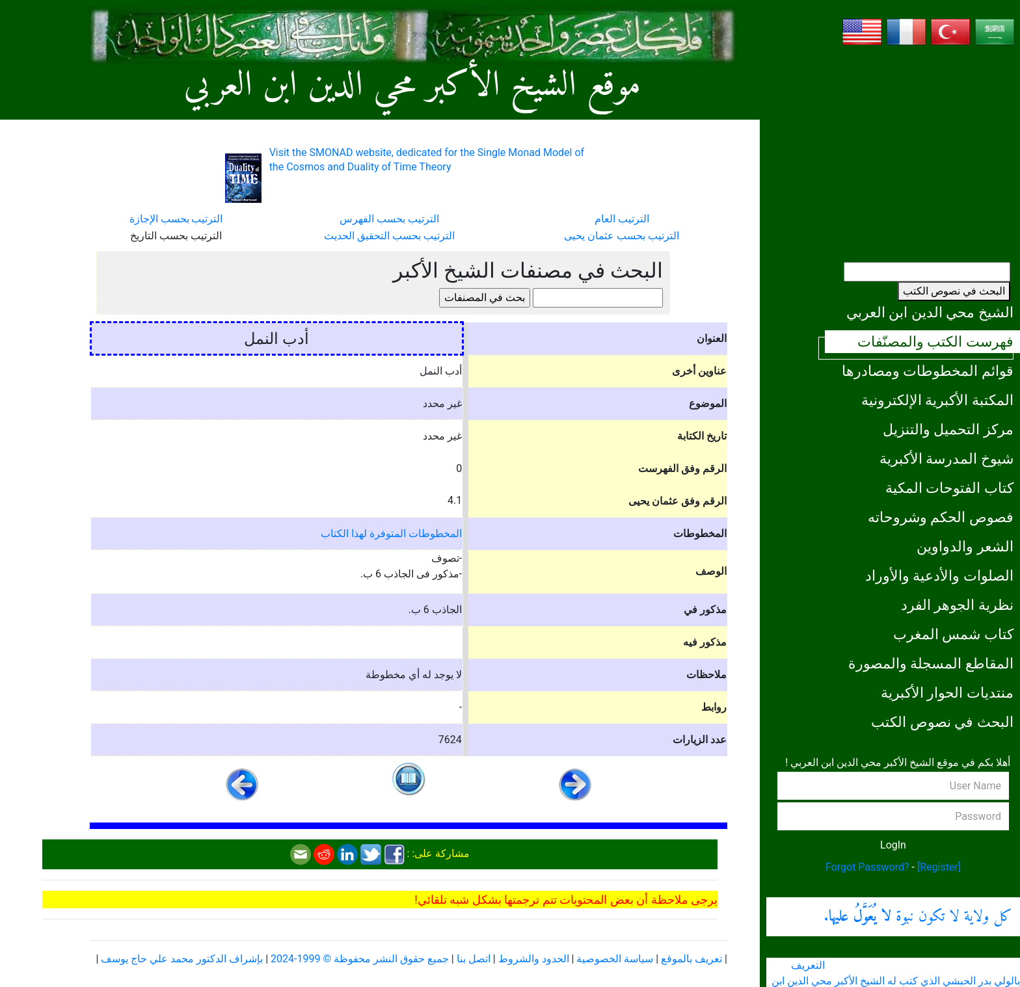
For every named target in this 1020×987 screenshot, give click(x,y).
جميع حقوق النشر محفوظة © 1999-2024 (360, 959)
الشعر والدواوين (965, 546)
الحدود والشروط (533, 959)
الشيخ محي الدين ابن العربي (929, 312)
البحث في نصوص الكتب (954, 291)
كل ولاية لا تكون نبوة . (918, 916)
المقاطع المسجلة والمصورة (930, 663)
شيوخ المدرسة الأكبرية (946, 458)
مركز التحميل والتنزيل (948, 429)
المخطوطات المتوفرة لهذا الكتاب (391, 533)
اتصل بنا (473, 959)
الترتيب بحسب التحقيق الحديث (389, 236)
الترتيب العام (622, 219)
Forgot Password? (867, 867)
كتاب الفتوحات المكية (949, 487)
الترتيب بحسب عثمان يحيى (621, 236)
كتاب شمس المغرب (953, 633)
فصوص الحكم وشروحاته (940, 516)
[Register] (939, 867)
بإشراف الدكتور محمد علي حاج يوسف (182, 959)
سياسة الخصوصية (614, 959)
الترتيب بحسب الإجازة (176, 219)
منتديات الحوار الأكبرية (947, 692)
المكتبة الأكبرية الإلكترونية (937, 399)
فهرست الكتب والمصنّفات (935, 341)
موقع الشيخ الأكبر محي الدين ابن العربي (412, 86)
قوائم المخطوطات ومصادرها (927, 370)
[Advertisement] (893, 150)
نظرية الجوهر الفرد (957, 604)
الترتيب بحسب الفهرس (389, 219)
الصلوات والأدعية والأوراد (939, 575)
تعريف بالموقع (691, 959)
